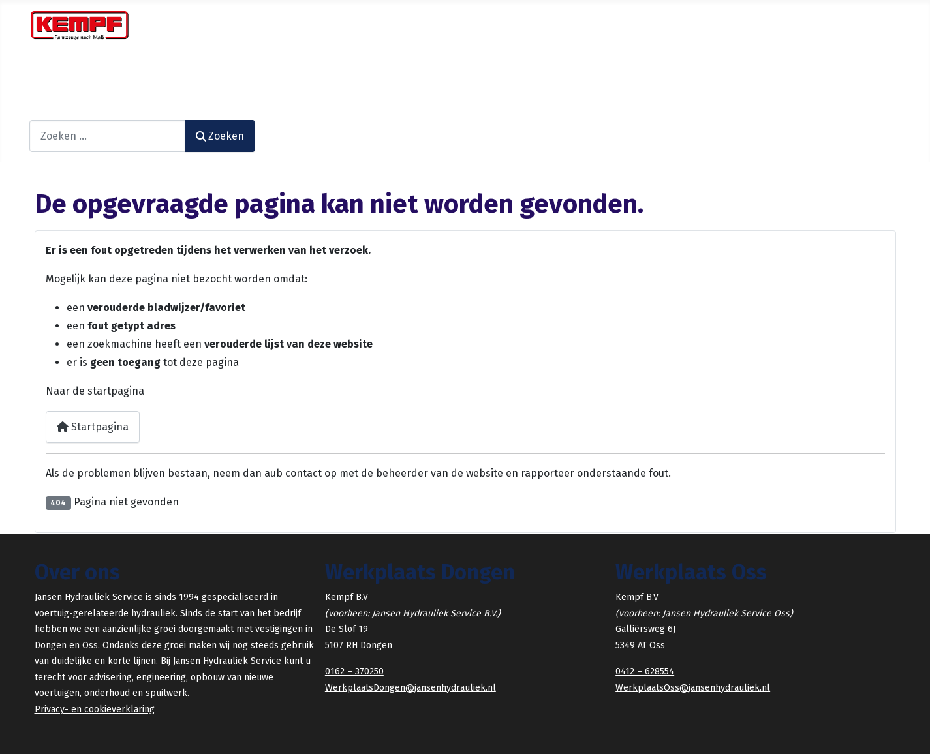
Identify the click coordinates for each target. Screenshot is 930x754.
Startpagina (93, 427)
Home (49, 75)
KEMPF (463, 75)
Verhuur (302, 75)
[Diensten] (130, 75)
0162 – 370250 (354, 671)
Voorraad (241, 75)
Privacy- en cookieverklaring (95, 709)
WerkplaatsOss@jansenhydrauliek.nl (692, 687)
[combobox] (107, 136)
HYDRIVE (416, 75)
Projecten (177, 75)
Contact (512, 75)
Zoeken (47, 110)
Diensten (98, 75)
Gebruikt (360, 75)
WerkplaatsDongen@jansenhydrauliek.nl (410, 687)
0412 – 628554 (644, 671)
